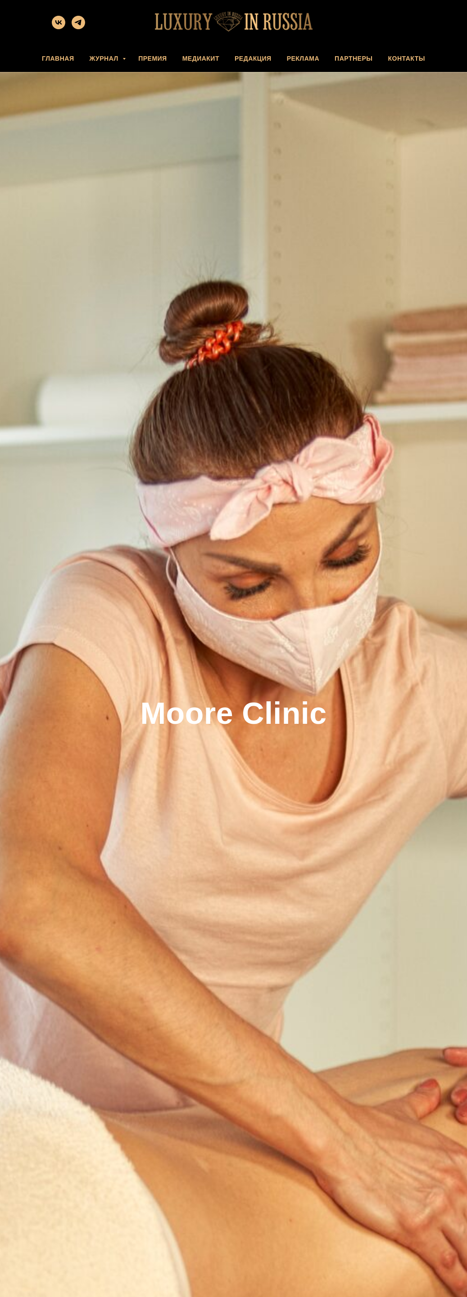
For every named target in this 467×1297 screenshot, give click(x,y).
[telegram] (78, 27)
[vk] (58, 27)
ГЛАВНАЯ (58, 58)
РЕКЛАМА (303, 58)
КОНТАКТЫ (406, 58)
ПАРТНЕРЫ (353, 58)
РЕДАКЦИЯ (253, 58)
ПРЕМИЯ (152, 58)
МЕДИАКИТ (200, 58)
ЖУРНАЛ (104, 58)
